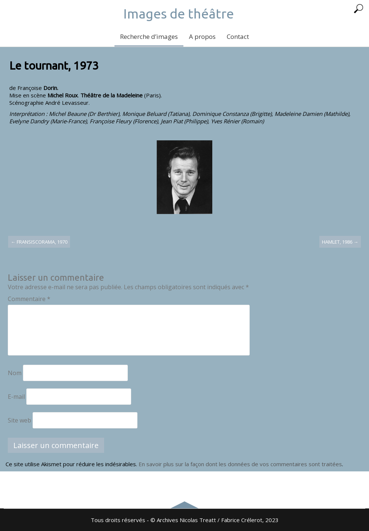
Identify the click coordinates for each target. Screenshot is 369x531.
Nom (14, 373)
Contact (238, 36)
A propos (202, 36)
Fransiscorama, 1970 (39, 241)
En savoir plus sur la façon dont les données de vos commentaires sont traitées (240, 464)
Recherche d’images (149, 36)
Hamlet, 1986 (340, 241)
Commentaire (29, 299)
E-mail (16, 397)
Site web (19, 420)
